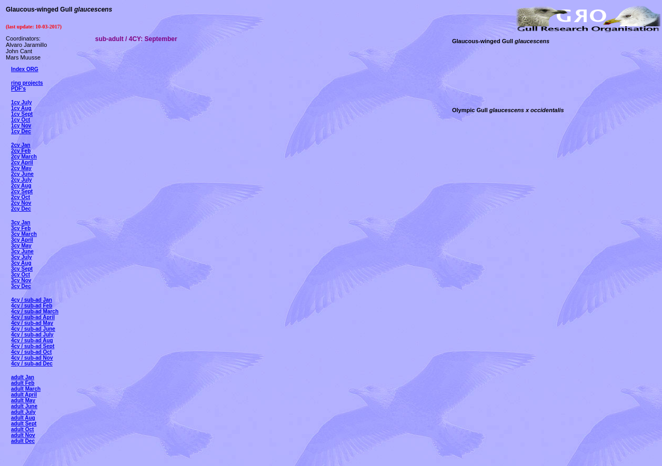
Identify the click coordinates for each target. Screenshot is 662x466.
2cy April (22, 162)
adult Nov (23, 435)
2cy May (21, 168)
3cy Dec (21, 286)
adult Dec (23, 441)
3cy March (24, 234)
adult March (26, 389)
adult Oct (22, 429)
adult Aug (23, 418)
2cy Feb (21, 151)
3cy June (22, 251)
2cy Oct (20, 197)
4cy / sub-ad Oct (31, 352)
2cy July (21, 180)
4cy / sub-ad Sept (32, 346)
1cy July (21, 102)
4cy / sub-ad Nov (32, 358)
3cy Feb (21, 228)
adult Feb (22, 383)
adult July (23, 412)
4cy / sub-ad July (32, 335)
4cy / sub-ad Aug (32, 340)
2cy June (22, 174)
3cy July (21, 257)
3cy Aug (21, 263)
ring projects (27, 83)
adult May (23, 400)
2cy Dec (21, 209)
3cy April (22, 240)
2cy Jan (21, 145)
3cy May (21, 246)
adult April (24, 395)
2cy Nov (21, 203)
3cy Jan (21, 222)
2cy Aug (21, 186)
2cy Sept (22, 191)
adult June (24, 406)
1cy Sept (22, 114)
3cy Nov (21, 280)
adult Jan (22, 377)
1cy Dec (21, 131)
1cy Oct (20, 120)
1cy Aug (21, 108)
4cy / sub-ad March (34, 311)
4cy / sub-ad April (33, 317)
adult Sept (23, 424)
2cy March (24, 157)
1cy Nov (21, 125)
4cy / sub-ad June (33, 329)
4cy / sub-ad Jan (31, 300)
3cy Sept (22, 269)
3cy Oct (20, 274)
